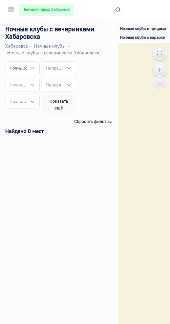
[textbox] (55, 68)
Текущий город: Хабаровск (46, 9)
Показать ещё (58, 104)
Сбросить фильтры (93, 121)
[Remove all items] (25, 68)
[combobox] (22, 68)
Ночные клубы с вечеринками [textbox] (18, 68)
